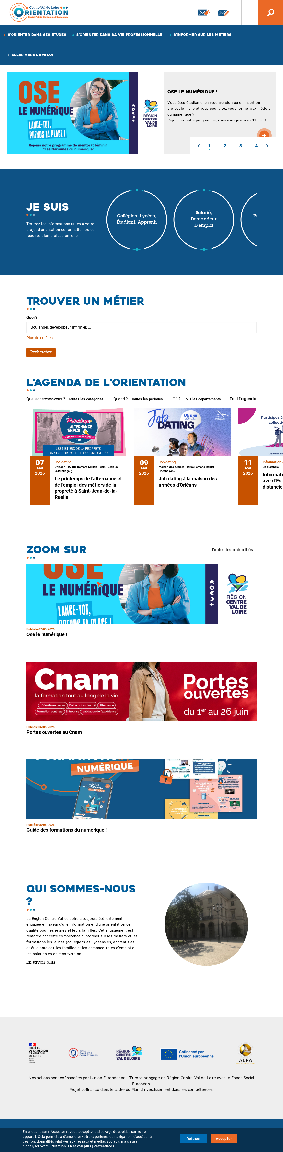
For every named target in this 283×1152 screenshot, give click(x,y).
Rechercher (41, 352)
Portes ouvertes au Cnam (54, 732)
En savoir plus (40, 963)
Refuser (194, 1139)
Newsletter (204, 12)
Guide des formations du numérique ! (66, 830)
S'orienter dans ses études (37, 35)
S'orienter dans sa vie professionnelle (119, 35)
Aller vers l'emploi (32, 55)
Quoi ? (31, 317)
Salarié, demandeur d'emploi (204, 219)
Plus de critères (39, 338)
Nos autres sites (246, 12)
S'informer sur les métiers (203, 35)
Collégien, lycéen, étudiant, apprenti (137, 219)
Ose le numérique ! (46, 634)
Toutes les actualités (232, 550)
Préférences (104, 1146)
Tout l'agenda (243, 399)
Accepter (224, 1139)
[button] (198, 145)
